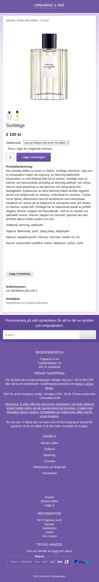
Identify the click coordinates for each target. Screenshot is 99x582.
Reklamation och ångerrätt (49, 467)
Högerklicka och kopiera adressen (27, 302)
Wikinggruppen (58, 576)
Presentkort (49, 473)
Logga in (49, 505)
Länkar (49, 532)
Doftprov (49, 449)
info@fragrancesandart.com (57, 383)
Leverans (49, 461)
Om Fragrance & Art (49, 520)
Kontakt (49, 497)
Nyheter (49, 524)
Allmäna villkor (49, 443)
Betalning (49, 455)
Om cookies (49, 536)
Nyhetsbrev (49, 528)
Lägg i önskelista (19, 273)
